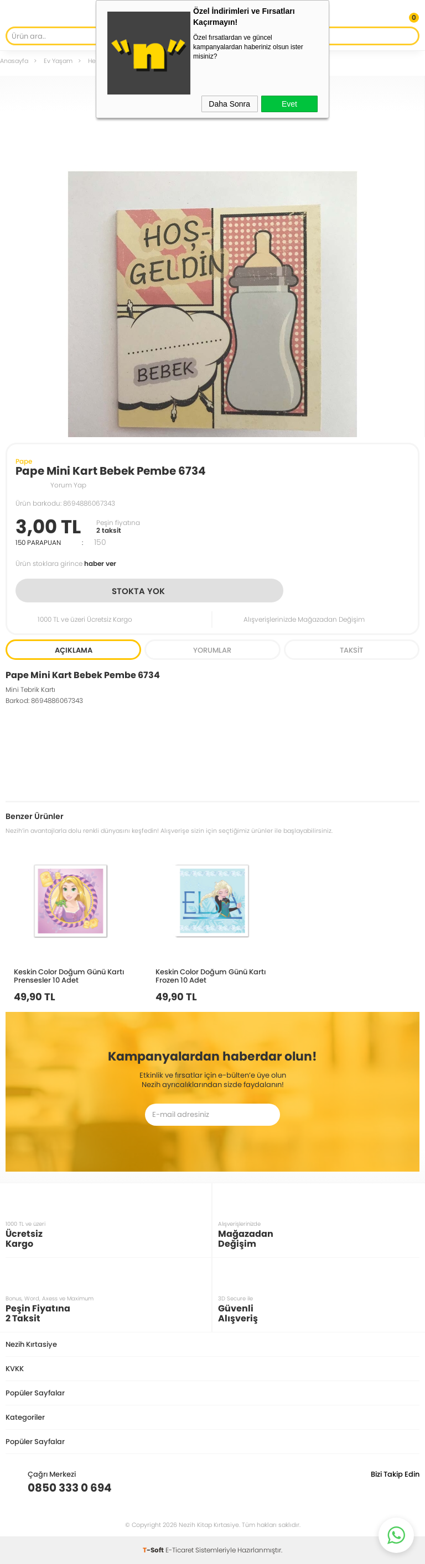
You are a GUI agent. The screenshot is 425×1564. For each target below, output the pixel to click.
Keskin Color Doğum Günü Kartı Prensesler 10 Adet (69, 976)
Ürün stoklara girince (65, 563)
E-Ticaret (179, 1550)
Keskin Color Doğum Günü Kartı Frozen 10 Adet (211, 976)
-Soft (154, 1550)
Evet (289, 103)
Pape (23, 461)
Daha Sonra (229, 103)
